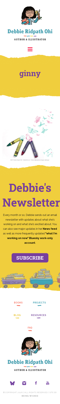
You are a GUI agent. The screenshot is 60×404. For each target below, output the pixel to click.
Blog (17, 315)
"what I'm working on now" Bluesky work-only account (32, 238)
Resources (38, 315)
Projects (39, 302)
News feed (50, 228)
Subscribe (30, 258)
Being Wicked (30, 396)
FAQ (30, 327)
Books (18, 302)
